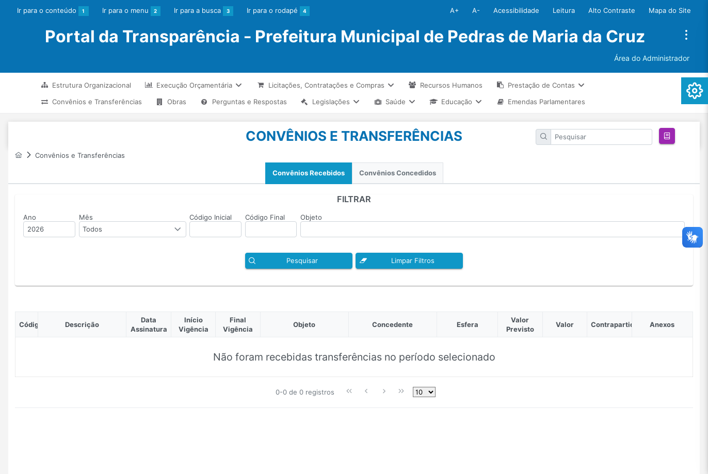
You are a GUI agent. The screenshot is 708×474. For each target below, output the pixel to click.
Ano (29, 217)
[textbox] (601, 137)
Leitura (564, 10)
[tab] (308, 173)
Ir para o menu (131, 11)
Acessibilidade (516, 10)
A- (476, 10)
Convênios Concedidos (397, 173)
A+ (454, 10)
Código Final (265, 217)
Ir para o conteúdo (53, 11)
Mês (86, 217)
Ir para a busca (203, 11)
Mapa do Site (670, 10)
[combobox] (132, 229)
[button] (667, 136)
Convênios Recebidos (308, 173)
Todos (92, 229)
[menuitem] (86, 84)
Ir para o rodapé (278, 11)
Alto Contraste (611, 10)
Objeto (311, 217)
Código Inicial (210, 217)
